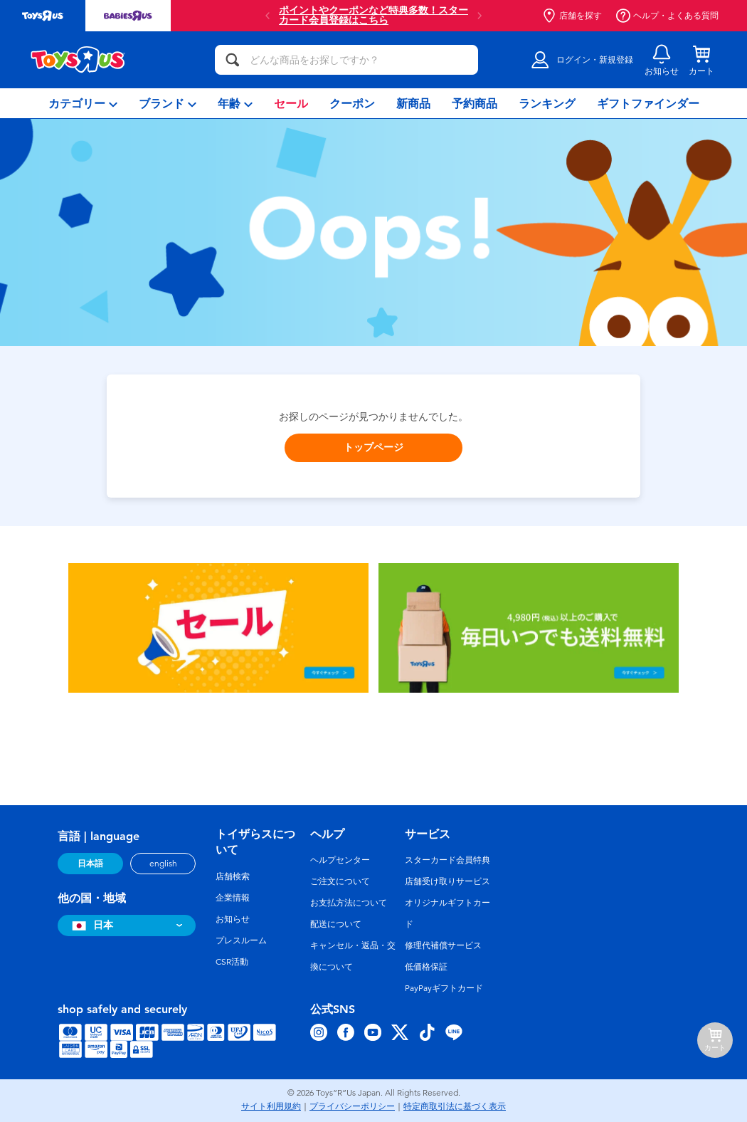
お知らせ (233, 919)
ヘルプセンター (340, 860)
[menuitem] (83, 103)
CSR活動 (232, 962)
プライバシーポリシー (352, 1106)
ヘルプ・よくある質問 (667, 16)
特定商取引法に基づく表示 (454, 1106)
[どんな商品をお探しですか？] (346, 60)
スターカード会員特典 (447, 860)
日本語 (90, 864)
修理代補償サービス (443, 945)
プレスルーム (241, 940)
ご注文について (340, 881)
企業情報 (233, 898)
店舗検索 (233, 876)
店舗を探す (572, 16)
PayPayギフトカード (444, 988)
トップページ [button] (373, 447)
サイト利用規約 (271, 1106)
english (163, 864)
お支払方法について (348, 903)
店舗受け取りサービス (447, 881)
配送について (335, 924)
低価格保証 (426, 967)
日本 (90, 925)
